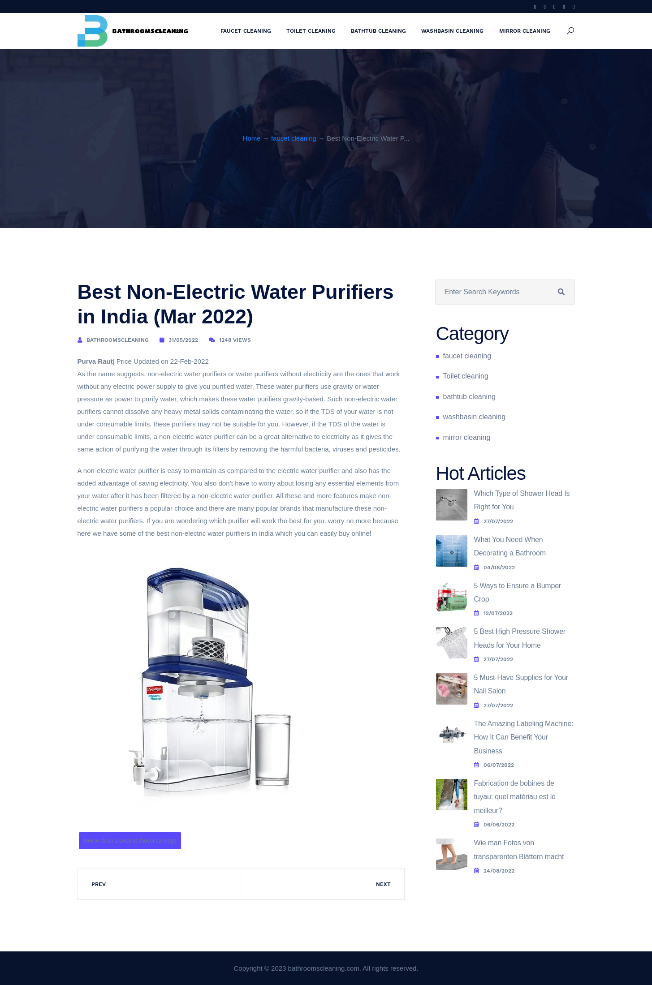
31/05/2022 (183, 340)
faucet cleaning (245, 31)
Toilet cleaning (311, 31)
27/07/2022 (493, 521)
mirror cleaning (524, 31)
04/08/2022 (494, 567)
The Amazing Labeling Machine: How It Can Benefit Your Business (524, 737)
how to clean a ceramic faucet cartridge (130, 841)
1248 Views (235, 340)
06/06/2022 (494, 824)
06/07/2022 (494, 765)
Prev (98, 884)
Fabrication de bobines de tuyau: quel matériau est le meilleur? (515, 796)
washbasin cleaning (452, 31)
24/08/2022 (494, 870)
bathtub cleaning (378, 31)
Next (383, 884)
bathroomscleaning (117, 340)
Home (252, 138)
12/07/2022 (493, 613)
